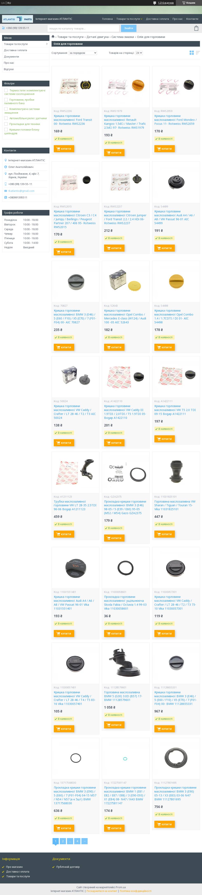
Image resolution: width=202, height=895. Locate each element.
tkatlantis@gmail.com (21, 191)
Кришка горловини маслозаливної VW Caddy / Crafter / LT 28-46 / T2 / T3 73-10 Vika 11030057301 (175, 602)
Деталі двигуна (98, 37)
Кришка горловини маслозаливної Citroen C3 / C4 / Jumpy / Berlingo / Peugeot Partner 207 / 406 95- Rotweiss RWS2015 (75, 219)
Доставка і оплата (157, 19)
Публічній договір (68, 867)
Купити (66, 148)
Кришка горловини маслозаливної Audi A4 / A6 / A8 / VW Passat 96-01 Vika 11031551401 (74, 602)
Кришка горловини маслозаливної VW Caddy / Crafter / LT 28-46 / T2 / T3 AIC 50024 (75, 412)
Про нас (178, 19)
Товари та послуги (128, 19)
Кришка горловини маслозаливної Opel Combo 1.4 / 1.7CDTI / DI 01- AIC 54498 (173, 316)
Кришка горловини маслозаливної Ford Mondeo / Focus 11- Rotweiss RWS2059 (175, 120)
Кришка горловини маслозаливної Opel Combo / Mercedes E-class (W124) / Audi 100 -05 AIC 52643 (125, 316)
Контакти (192, 19)
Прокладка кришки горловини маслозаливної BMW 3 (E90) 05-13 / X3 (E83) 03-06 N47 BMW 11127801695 (175, 793)
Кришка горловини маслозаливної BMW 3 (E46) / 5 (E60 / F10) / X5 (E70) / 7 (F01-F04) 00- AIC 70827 (75, 316)
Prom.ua (121, 887)
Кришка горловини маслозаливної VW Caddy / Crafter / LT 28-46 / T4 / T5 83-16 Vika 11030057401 (74, 698)
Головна (107, 19)
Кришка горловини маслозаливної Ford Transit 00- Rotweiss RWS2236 (73, 120)
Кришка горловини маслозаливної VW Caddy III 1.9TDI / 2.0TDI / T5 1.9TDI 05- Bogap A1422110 (125, 412)
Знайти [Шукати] (128, 28)
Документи (11, 56)
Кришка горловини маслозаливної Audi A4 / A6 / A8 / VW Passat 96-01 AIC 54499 (174, 217)
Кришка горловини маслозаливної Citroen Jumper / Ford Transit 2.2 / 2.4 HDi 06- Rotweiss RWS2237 (125, 217)
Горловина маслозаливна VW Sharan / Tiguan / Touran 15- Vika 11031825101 (174, 505)
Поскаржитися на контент (102, 891)
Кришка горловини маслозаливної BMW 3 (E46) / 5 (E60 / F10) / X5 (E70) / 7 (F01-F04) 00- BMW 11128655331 (175, 698)
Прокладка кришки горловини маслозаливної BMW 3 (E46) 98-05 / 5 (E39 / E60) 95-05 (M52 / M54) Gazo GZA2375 (125, 507)
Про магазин (14, 867)
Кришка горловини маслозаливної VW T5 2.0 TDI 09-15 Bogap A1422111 (175, 410)
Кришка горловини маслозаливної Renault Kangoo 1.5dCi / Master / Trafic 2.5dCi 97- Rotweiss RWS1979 (125, 122)
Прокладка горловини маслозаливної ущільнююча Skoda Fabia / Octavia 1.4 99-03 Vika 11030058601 (125, 602)
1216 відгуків (166, 3)
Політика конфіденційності (136, 891)
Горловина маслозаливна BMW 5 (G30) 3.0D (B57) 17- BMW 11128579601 (123, 696)
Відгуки (9, 69)
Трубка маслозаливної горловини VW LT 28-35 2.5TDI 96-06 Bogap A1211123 (75, 505)
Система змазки (123, 37)
